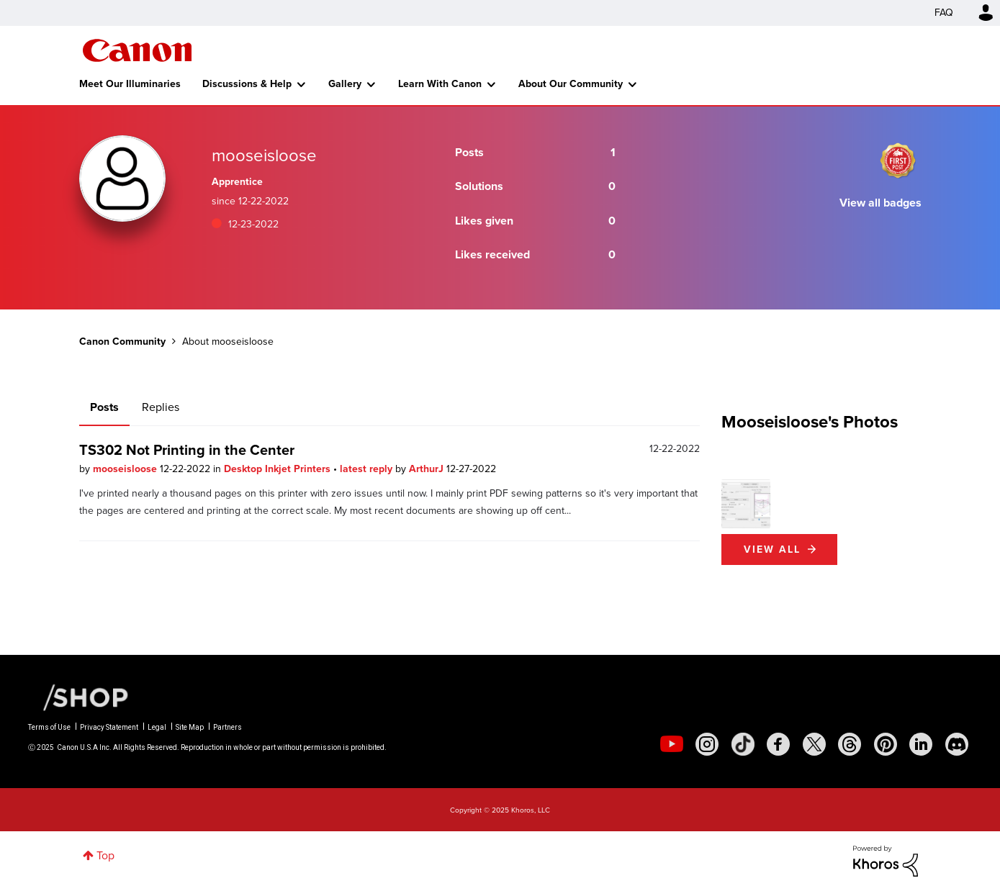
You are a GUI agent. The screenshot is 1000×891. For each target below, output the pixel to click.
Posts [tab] (104, 407)
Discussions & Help (247, 83)
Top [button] (105, 855)
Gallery (344, 83)
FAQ (943, 12)
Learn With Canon (440, 83)
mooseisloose (126, 468)
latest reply (367, 468)
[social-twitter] (814, 744)
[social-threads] (849, 744)
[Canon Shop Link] (78, 696)
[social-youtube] (671, 744)
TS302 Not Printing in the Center (186, 450)
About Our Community (570, 83)
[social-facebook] (778, 744)
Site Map (190, 727)
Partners (227, 727)
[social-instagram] (707, 744)
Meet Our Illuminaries (130, 83)
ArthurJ (427, 468)
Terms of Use (49, 727)
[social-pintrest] (885, 744)
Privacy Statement (109, 727)
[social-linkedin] (920, 744)
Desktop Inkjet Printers (278, 468)
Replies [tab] (160, 407)
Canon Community (137, 50)
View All (772, 549)
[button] (745, 503)
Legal (157, 727)
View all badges (880, 202)
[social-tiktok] (742, 744)
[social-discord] (956, 744)
